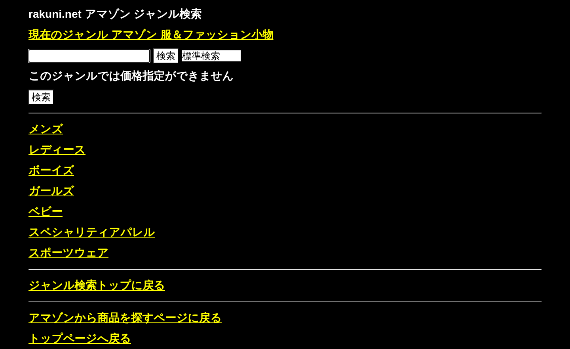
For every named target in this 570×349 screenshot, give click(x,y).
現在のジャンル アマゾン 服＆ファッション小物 (151, 35)
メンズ (45, 129)
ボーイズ (51, 170)
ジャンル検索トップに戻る (96, 285)
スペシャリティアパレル (91, 232)
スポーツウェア (68, 253)
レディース (57, 150)
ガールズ (51, 191)
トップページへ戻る (79, 338)
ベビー (45, 211)
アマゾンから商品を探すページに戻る (125, 318)
